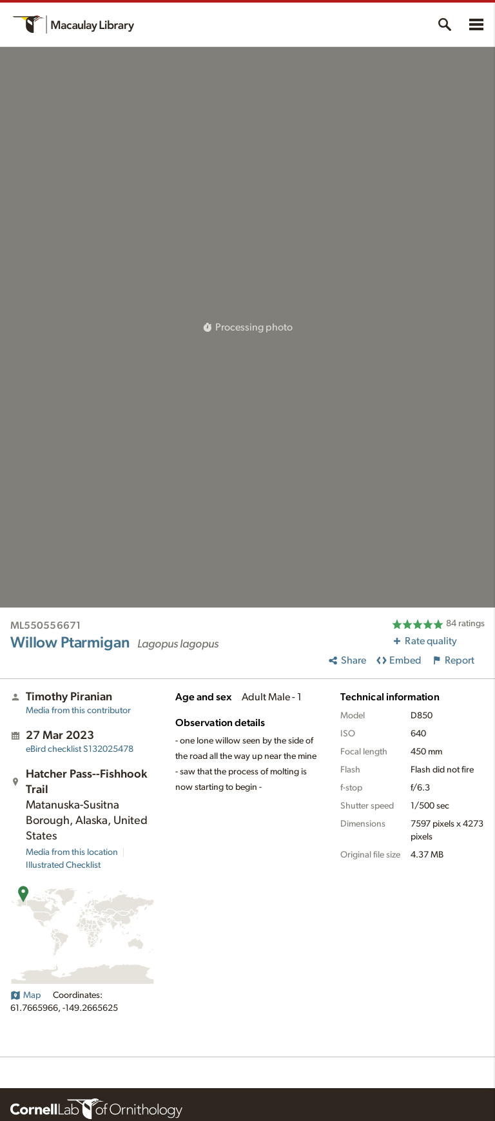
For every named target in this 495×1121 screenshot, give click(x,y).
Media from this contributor (78, 710)
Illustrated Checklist (63, 865)
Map (25, 995)
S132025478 (79, 749)
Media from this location (72, 852)
